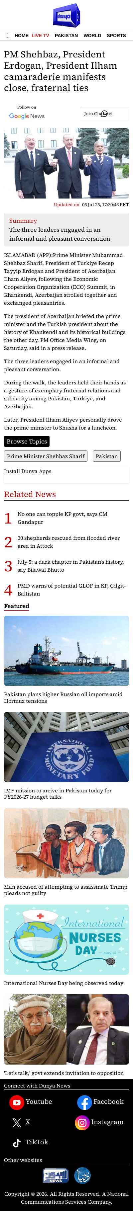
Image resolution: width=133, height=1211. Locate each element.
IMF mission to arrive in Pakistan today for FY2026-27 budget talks (58, 793)
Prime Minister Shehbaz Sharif (45, 456)
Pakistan (66, 35)
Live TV (40, 35)
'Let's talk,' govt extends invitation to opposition (64, 1073)
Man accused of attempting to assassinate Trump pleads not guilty (65, 890)
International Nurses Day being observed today (63, 983)
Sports (116, 35)
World (92, 35)
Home (22, 35)
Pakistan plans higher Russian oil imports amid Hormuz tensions (63, 697)
